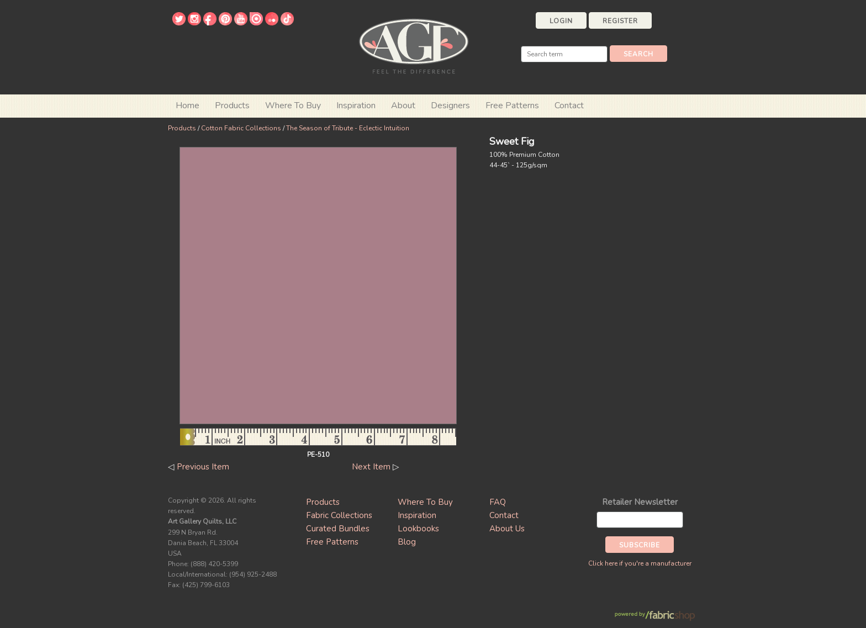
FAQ (497, 502)
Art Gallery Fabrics (414, 45)
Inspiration (356, 105)
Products (182, 128)
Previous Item (203, 466)
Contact (569, 105)
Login (561, 21)
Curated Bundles (337, 528)
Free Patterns (512, 105)
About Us (507, 528)
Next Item (371, 466)
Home (187, 105)
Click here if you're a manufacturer (639, 563)
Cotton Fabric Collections (241, 128)
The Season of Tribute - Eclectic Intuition (347, 128)
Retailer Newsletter (640, 502)
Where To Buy (425, 502)
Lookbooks (418, 528)
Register (620, 21)
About (403, 105)
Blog (407, 541)
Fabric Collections (339, 515)
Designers (450, 105)
